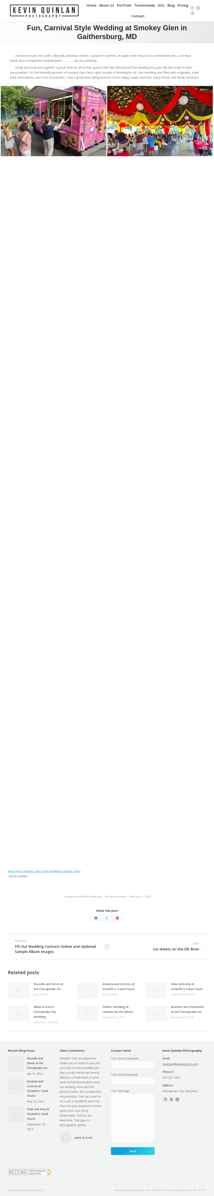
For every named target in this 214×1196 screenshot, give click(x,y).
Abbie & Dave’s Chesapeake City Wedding (45, 1012)
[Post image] (19, 990)
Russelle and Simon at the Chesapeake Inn (48, 986)
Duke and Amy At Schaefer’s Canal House (187, 986)
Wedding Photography (89, 896)
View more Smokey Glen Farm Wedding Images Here (44, 871)
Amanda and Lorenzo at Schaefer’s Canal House (118, 986)
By (116, 896)
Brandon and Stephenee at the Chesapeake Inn (187, 1009)
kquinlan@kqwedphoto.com (180, 1064)
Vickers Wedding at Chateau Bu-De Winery (117, 1009)
